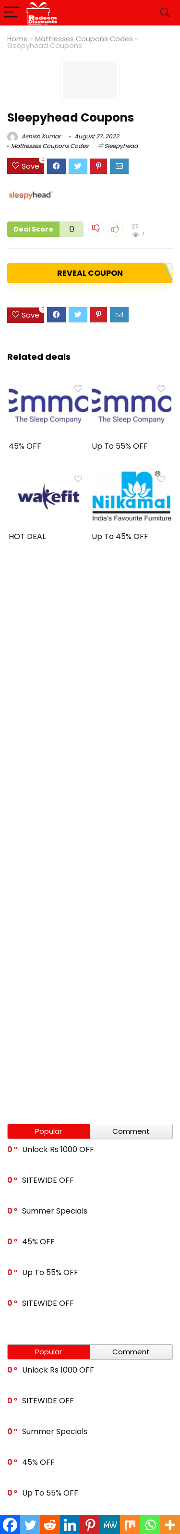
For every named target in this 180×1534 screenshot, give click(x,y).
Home (17, 39)
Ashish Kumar (33, 136)
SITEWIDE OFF (48, 1180)
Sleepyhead (121, 146)
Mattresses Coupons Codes (84, 39)
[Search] (165, 12)
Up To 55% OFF (120, 446)
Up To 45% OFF (120, 536)
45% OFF (25, 446)
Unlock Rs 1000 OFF (58, 1149)
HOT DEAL (27, 536)
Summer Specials (54, 1210)
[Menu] (11, 12)
